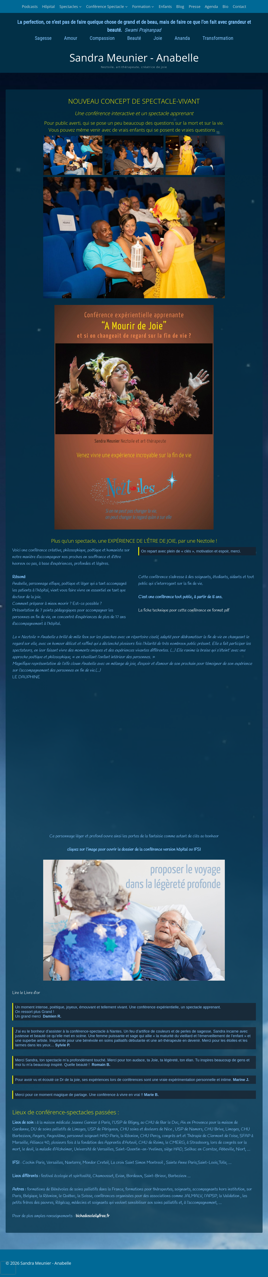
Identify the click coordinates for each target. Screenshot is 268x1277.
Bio (225, 6)
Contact (239, 6)
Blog (180, 6)
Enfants (165, 6)
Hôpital (48, 6)
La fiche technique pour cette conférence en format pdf (183, 610)
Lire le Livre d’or (26, 993)
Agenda (211, 6)
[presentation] (8, 1268)
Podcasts (30, 6)
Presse (194, 6)
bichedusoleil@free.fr (92, 1216)
